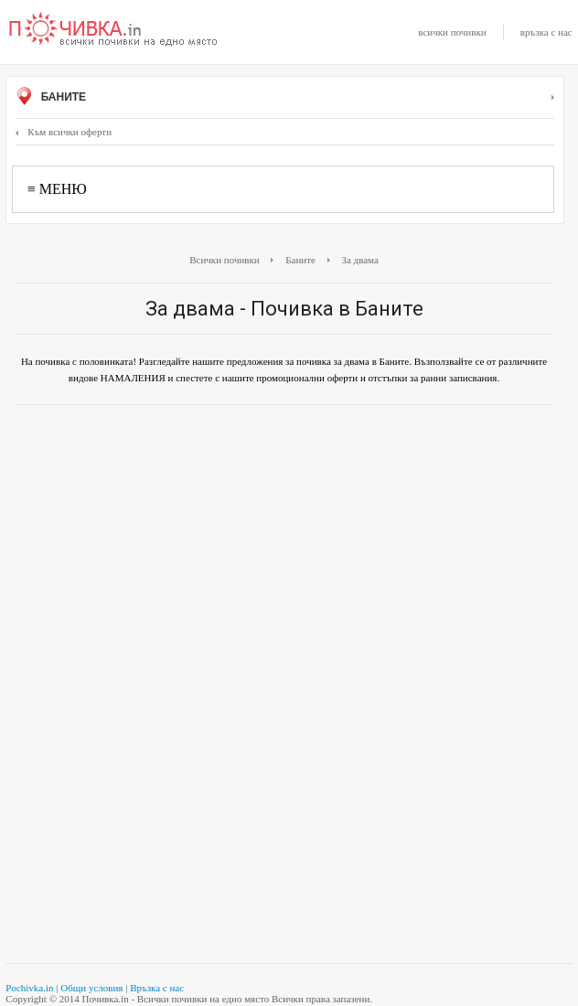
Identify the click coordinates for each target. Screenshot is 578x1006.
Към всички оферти (64, 131)
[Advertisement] (284, 551)
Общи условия (91, 987)
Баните (284, 98)
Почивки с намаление (113, 30)
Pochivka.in (29, 987)
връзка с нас (546, 32)
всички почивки (452, 32)
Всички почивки (224, 259)
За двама (359, 259)
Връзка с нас (157, 987)
